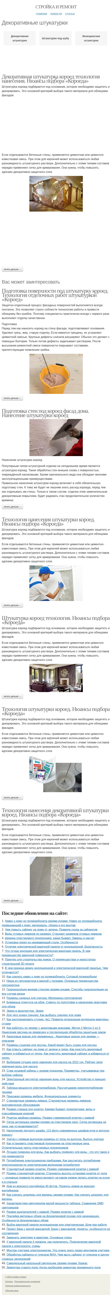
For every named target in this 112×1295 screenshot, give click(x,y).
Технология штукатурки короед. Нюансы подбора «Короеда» (56, 711)
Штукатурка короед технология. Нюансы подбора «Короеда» (56, 620)
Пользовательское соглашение (27, 1282)
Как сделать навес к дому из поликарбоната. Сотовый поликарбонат (52, 976)
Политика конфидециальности (18, 1286)
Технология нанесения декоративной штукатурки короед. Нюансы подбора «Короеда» (55, 812)
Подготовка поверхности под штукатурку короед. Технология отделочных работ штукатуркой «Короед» (55, 294)
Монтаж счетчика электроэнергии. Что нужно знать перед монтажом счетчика (58, 1250)
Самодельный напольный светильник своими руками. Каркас (47, 1263)
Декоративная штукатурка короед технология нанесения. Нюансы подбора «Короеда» (51, 78)
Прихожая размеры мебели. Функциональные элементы (44, 1096)
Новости (56, 13)
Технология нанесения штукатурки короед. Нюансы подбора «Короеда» (48, 521)
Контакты (9, 1282)
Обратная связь (12, 1291)
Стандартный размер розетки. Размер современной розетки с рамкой (53, 1169)
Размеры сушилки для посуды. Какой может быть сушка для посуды (52, 1045)
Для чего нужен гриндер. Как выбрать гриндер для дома (44, 1015)
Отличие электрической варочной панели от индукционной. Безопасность (54, 946)
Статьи (70, 13)
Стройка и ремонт (56, 6)
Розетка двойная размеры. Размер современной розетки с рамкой (50, 1117)
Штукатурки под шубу (55, 38)
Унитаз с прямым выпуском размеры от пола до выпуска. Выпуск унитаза (55, 1139)
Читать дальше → (12, 269)
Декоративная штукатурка (19, 38)
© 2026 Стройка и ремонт (16, 1277)
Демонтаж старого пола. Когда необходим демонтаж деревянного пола (54, 1267)
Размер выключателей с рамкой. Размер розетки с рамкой (45, 1211)
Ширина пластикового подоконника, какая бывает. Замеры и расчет (50, 938)
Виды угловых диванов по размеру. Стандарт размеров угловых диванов (53, 933)
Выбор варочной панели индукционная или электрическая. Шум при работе (57, 1224)
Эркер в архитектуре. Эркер (25, 1010)
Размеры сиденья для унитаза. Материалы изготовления (44, 997)
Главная (41, 13)
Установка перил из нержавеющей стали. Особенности (41, 942)
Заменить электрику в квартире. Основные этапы (39, 1237)
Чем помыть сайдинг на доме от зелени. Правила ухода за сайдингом (51, 929)
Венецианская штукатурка (91, 38)
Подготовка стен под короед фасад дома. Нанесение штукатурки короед (45, 413)
